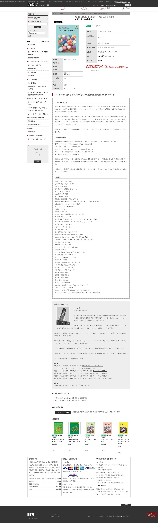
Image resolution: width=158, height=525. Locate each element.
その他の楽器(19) (33, 83)
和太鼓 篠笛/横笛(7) (33, 58)
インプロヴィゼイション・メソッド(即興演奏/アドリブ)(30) (38, 94)
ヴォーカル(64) (32, 79)
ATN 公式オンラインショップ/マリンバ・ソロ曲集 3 (38, 4)
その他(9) (30, 128)
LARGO (79, 353)
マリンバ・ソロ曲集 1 (100, 371)
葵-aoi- (120, 353)
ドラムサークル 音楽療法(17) (36, 117)
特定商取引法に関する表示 (113, 516)
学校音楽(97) (31, 121)
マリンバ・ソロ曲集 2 (100, 373)
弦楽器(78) (31, 76)
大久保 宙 (83, 400)
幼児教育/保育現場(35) (34, 124)
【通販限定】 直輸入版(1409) (36, 135)
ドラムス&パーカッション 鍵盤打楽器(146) (38, 53)
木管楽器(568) (32, 68)
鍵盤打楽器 (104, 13)
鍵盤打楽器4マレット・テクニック (93, 368)
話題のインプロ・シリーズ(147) (37, 98)
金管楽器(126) (32, 72)
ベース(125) (31, 48)
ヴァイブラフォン (84, 385)
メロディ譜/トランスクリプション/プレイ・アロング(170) (37, 109)
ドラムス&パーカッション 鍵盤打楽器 (89, 13)
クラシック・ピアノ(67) (35, 65)
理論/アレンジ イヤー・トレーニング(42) (37, 88)
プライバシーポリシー (98, 516)
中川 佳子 (77, 308)
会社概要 (88, 516)
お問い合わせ (126, 516)
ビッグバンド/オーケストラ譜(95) (38, 114)
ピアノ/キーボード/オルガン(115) (37, 61)
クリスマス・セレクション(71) (37, 139)
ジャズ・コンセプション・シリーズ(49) (38, 103)
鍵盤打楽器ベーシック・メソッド (92, 366)
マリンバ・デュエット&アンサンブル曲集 (98, 378)
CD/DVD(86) (31, 132)
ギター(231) (31, 45)
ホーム (76, 13)
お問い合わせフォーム (103, 472)
